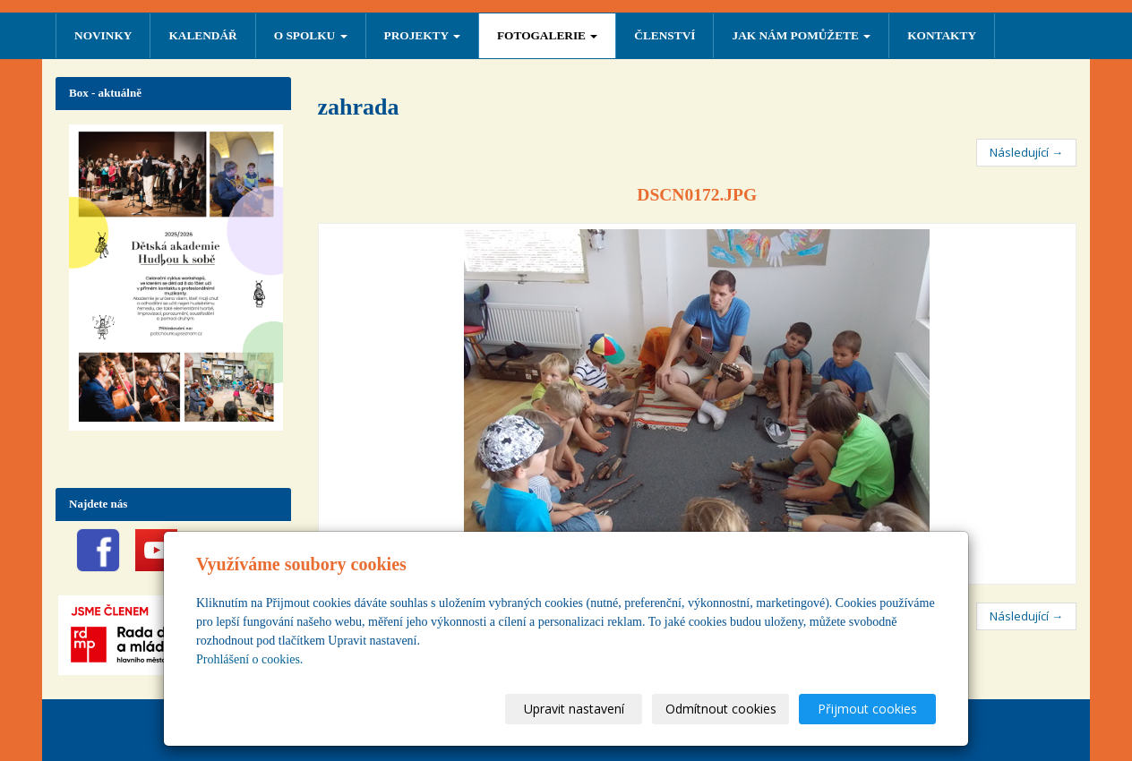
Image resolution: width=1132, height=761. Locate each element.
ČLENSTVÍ (664, 35)
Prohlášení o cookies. (249, 659)
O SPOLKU (310, 35)
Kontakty (941, 35)
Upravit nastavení (574, 708)
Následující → (1026, 152)
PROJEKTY (422, 35)
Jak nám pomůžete (801, 35)
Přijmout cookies (867, 708)
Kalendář (202, 35)
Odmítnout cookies (720, 708)
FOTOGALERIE (547, 35)
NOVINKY (103, 35)
